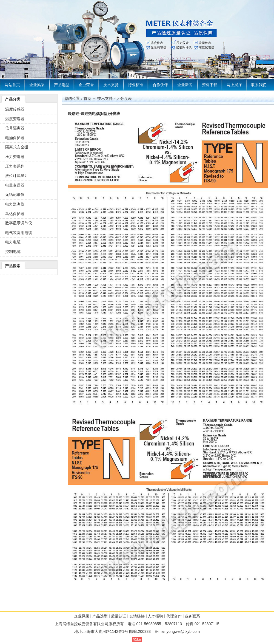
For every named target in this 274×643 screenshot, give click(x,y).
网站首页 (12, 85)
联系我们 (259, 85)
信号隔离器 (14, 128)
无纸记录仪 (14, 194)
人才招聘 (155, 616)
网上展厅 (234, 85)
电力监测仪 (14, 204)
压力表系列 (14, 166)
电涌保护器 (14, 138)
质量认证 (118, 616)
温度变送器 (14, 119)
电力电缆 (13, 242)
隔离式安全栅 (16, 147)
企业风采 (37, 85)
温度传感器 (14, 109)
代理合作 (174, 616)
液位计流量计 (16, 175)
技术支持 (111, 85)
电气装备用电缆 (18, 232)
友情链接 (137, 616)
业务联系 (192, 616)
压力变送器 (14, 156)
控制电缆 (13, 251)
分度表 (126, 98)
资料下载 (209, 85)
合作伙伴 (160, 85)
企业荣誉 (86, 85)
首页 (87, 98)
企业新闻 (185, 85)
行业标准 (135, 85)
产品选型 (61, 85)
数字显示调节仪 (18, 223)
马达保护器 (14, 213)
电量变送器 (14, 185)
